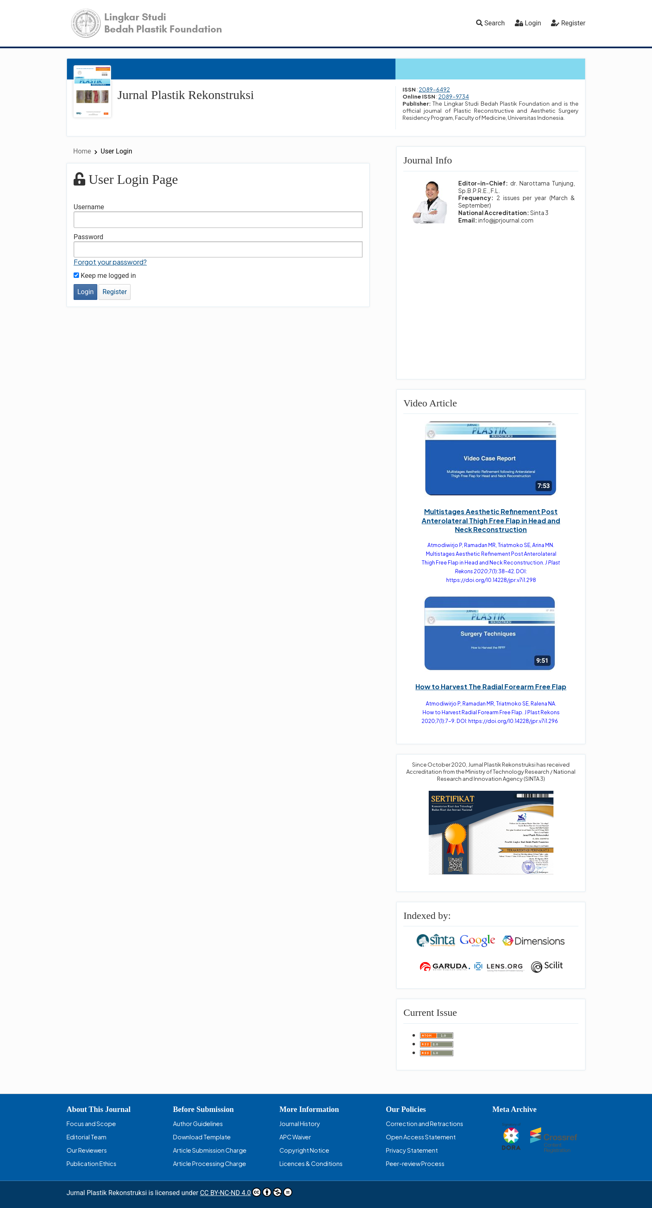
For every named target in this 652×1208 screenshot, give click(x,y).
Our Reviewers (87, 1150)
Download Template (202, 1137)
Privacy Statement (412, 1150)
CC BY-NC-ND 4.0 (246, 1192)
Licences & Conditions (311, 1163)
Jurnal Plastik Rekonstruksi (186, 94)
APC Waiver (295, 1137)
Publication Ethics (91, 1163)
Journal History (299, 1123)
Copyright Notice (304, 1150)
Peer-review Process (415, 1163)
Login (533, 23)
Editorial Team (86, 1137)
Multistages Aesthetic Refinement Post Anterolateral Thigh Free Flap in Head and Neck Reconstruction (491, 520)
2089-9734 (453, 96)
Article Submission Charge (210, 1150)
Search (490, 23)
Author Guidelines (198, 1123)
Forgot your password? (110, 261)
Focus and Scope (91, 1123)
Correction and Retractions (424, 1123)
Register (573, 23)
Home (83, 151)
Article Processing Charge (209, 1163)
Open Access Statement (421, 1137)
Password (89, 237)
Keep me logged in (105, 276)
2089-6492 (434, 89)
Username (89, 207)
